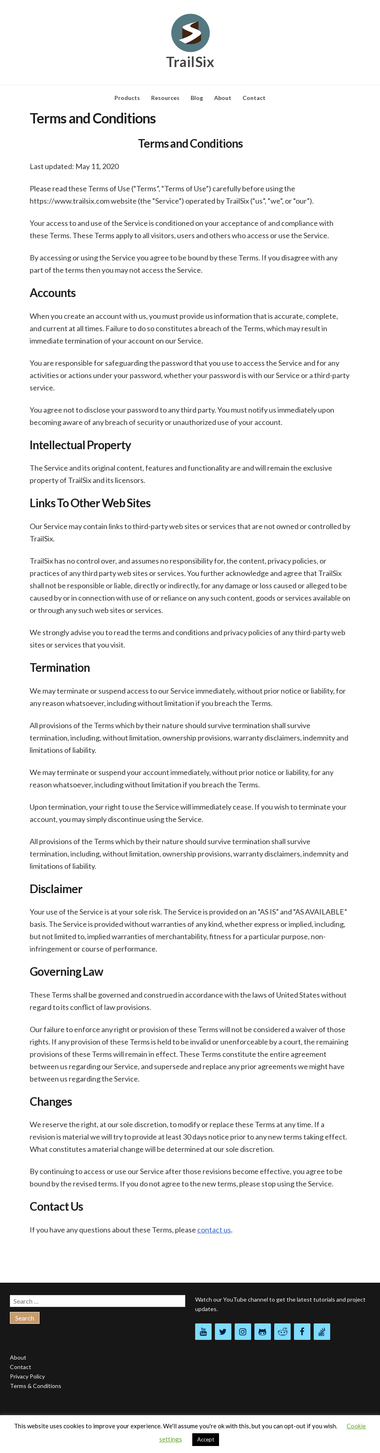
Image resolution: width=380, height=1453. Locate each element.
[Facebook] (302, 1331)
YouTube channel (245, 1299)
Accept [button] (205, 1439)
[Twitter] (223, 1331)
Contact (254, 97)
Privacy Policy (27, 1376)
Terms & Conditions (35, 1385)
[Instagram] (243, 1331)
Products (127, 97)
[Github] (262, 1331)
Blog (197, 97)
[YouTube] (203, 1331)
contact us (214, 1229)
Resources (165, 97)
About (222, 97)
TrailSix (190, 61)
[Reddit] (282, 1331)
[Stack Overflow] (322, 1331)
